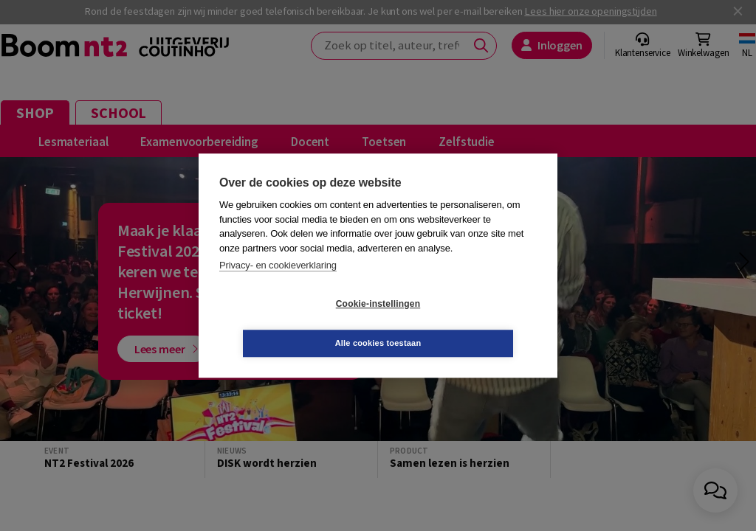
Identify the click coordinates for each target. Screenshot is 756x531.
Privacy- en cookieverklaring (278, 285)
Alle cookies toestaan (466, 323)
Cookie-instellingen (290, 324)
